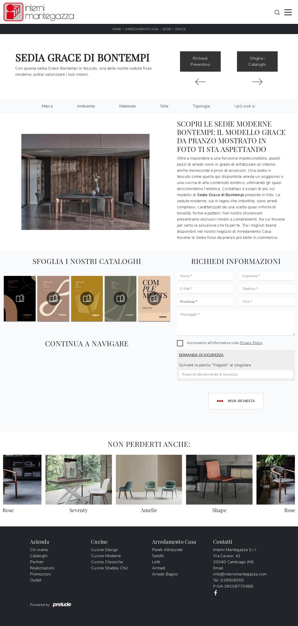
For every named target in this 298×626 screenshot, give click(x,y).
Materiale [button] (127, 106)
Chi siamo (39, 550)
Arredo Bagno (165, 574)
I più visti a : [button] (245, 106)
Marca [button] (47, 106)
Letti (156, 562)
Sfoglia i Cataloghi (257, 61)
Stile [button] (164, 106)
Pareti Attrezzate (167, 550)
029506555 (232, 580)
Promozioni (40, 574)
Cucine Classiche (107, 562)
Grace (180, 29)
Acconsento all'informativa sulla (225, 342)
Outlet (35, 580)
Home (116, 29)
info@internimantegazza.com (240, 574)
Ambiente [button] (86, 106)
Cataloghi (39, 556)
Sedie (166, 29)
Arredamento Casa (141, 29)
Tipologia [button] (201, 106)
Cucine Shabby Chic (109, 568)
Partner (36, 562)
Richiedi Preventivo (200, 61)
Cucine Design (104, 550)
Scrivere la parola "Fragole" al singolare (215, 365)
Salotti (158, 556)
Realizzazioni (42, 568)
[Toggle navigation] (288, 11)
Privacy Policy (251, 342)
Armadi (159, 568)
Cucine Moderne (106, 556)
